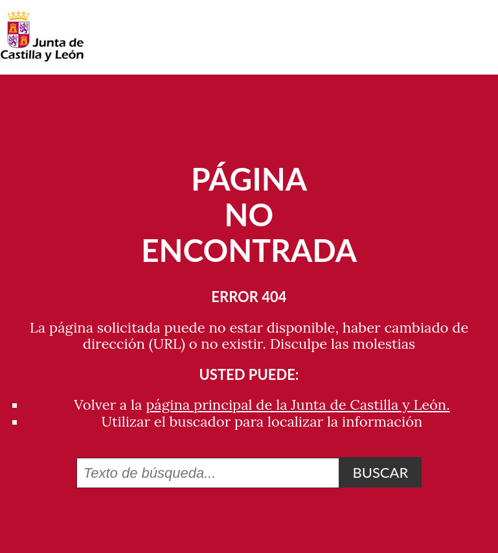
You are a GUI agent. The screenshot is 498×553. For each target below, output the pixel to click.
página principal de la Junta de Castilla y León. (297, 404)
